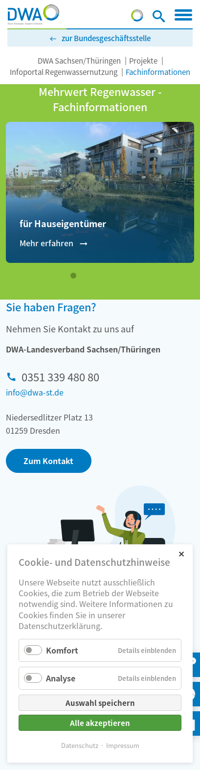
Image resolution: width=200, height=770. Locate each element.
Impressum (122, 745)
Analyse (60, 678)
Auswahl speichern (100, 703)
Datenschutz (79, 745)
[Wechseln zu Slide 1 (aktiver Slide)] (73, 276)
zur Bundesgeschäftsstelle (106, 38)
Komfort (62, 650)
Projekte (143, 60)
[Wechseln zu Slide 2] (84, 276)
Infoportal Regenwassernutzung (63, 72)
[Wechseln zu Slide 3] (95, 276)
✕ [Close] (181, 553)
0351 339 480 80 (60, 376)
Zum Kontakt (48, 461)
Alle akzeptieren (100, 723)
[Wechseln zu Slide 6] (127, 276)
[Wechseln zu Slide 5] (116, 276)
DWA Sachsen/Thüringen (79, 60)
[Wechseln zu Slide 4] (106, 276)
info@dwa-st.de (35, 392)
